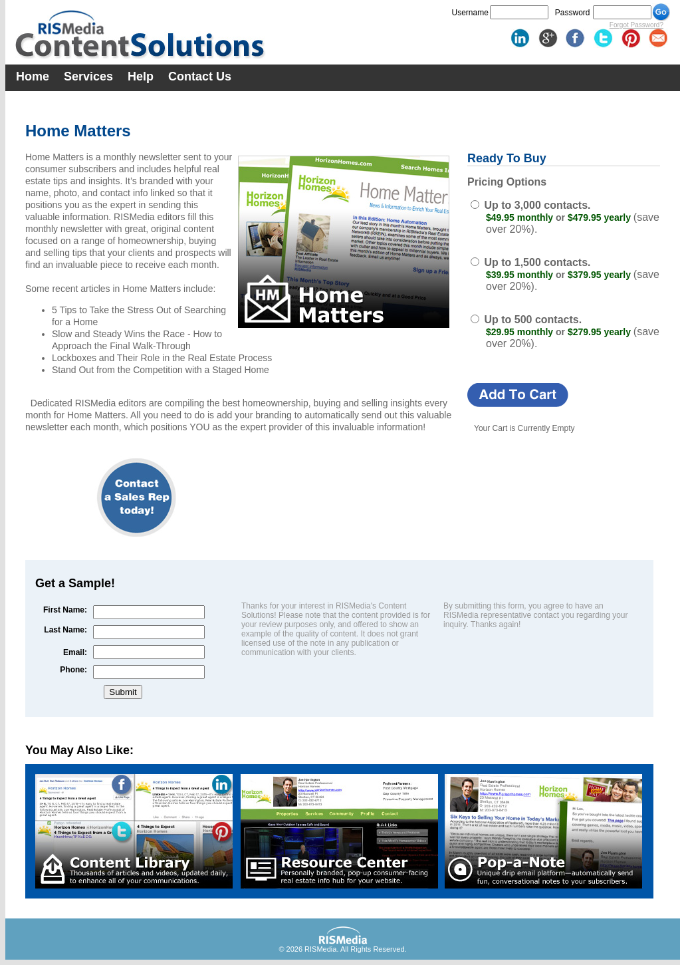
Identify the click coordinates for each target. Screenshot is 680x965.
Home (32, 76)
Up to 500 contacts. (533, 319)
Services (88, 76)
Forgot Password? (636, 25)
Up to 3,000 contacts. (537, 205)
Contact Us (199, 76)
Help (141, 76)
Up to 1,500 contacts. (537, 262)
